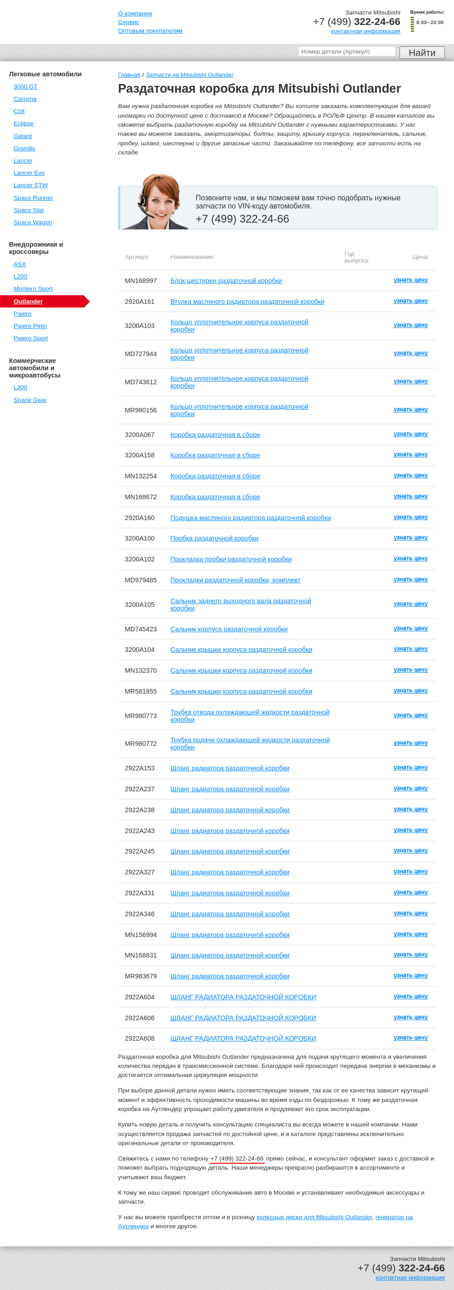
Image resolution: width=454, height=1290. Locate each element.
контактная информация (365, 31)
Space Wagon (33, 222)
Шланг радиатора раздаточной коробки (229, 768)
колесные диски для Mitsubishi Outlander (314, 1217)
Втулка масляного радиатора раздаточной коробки (247, 301)
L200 (20, 276)
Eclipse (24, 123)
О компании (135, 13)
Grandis (24, 148)
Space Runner (33, 197)
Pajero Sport (31, 338)
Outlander (28, 301)
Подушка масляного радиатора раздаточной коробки (250, 517)
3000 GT (26, 86)
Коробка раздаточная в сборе (215, 434)
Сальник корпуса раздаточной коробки (228, 629)
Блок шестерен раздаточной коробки (226, 280)
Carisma (25, 98)
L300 (20, 387)
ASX (20, 264)
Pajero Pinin (30, 325)
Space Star (29, 210)
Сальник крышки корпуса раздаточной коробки (241, 649)
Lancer (23, 160)
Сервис (128, 22)
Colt (19, 111)
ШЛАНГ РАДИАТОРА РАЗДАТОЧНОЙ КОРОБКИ (243, 997)
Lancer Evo (29, 172)
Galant (23, 136)
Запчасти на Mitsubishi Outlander (189, 74)
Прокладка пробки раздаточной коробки (230, 559)
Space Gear (30, 400)
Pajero (22, 313)
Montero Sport (33, 288)
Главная (129, 74)
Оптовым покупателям (150, 30)
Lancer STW (31, 185)
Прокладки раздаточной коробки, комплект (235, 580)
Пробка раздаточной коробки (214, 538)
